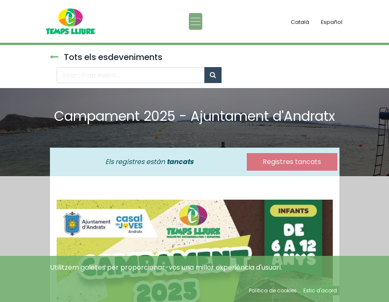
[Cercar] (213, 75)
